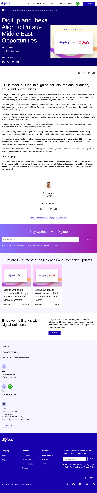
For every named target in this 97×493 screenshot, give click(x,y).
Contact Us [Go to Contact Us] (89, 4)
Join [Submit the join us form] (91, 459)
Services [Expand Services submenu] (31, 3)
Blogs (70, 3)
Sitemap (25, 468)
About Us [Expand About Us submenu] (62, 3)
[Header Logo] (5, 3)
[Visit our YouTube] (87, 485)
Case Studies (51, 3)
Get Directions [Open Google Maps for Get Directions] (8, 426)
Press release (12, 10)
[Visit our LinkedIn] (80, 485)
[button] (78, 4)
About (4, 456)
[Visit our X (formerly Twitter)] (94, 485)
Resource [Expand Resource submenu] (41, 3)
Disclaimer (46, 460)
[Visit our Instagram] (66, 485)
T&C (44, 464)
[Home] (3, 10)
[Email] (74, 459)
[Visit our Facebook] (73, 485)
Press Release (27, 464)
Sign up (88, 239)
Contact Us (26, 456)
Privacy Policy (47, 456)
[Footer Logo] (8, 440)
